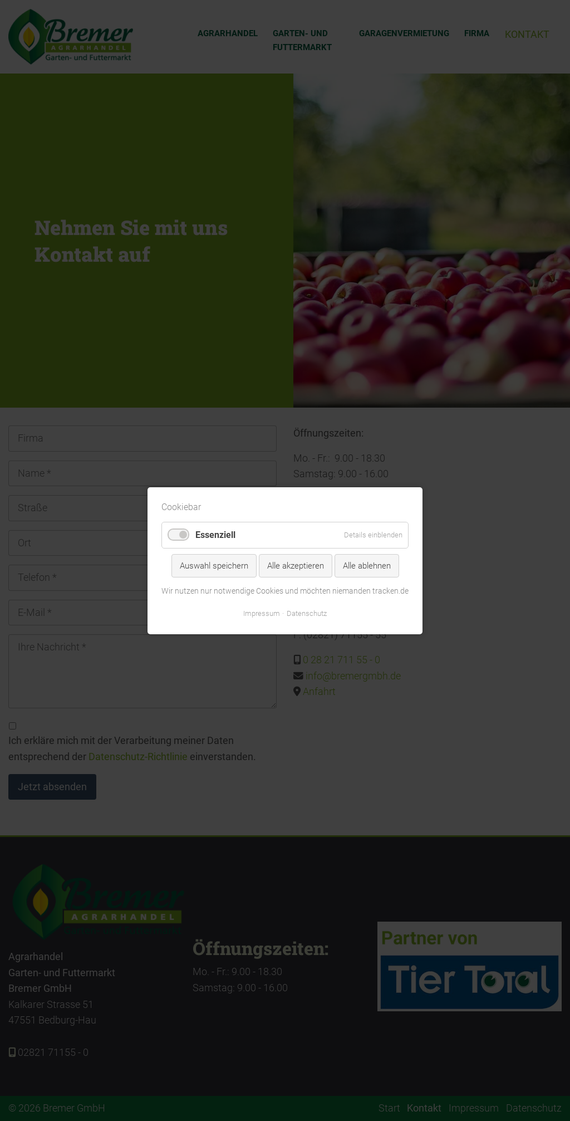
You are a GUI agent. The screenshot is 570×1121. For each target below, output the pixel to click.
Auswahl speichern (214, 565)
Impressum (261, 613)
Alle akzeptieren (295, 565)
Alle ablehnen (367, 565)
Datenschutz (307, 613)
